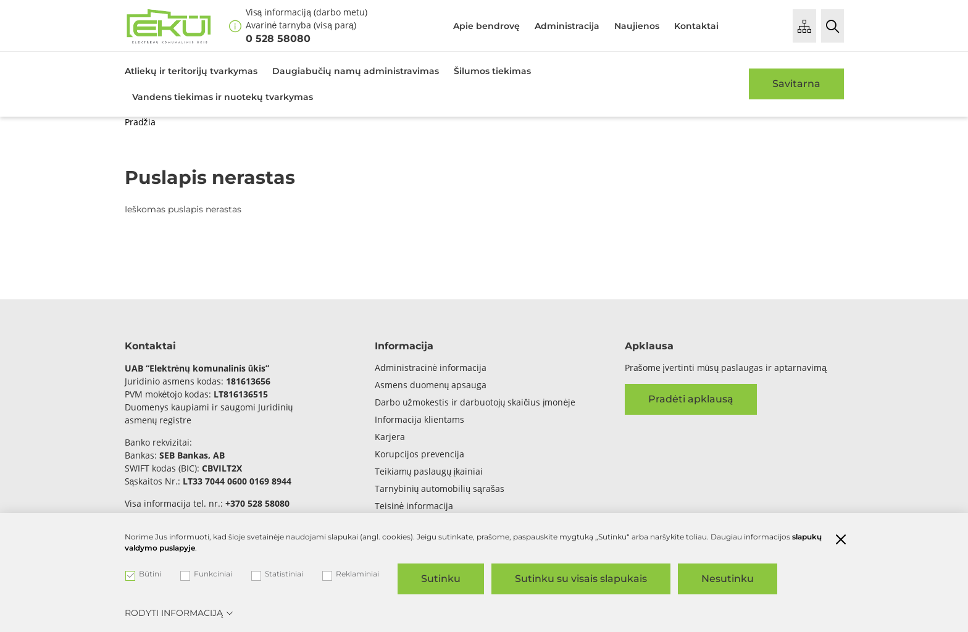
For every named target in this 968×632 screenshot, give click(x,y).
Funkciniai (206, 574)
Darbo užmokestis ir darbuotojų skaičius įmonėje (475, 402)
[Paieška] (832, 26)
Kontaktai (696, 25)
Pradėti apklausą (690, 399)
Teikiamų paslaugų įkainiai (429, 471)
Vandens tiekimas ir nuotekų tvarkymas (222, 96)
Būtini (143, 574)
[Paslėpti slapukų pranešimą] (841, 540)
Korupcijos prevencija (419, 454)
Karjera (390, 437)
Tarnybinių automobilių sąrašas (439, 488)
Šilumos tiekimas (492, 71)
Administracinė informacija (431, 367)
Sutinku (441, 578)
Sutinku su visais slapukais (581, 578)
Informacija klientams (419, 419)
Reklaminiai (350, 574)
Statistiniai (277, 574)
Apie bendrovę (486, 25)
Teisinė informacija (414, 506)
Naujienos (636, 25)
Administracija (567, 25)
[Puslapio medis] (804, 26)
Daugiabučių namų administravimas (355, 71)
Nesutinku (727, 578)
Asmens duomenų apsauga (431, 385)
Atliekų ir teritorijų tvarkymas (191, 71)
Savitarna (796, 83)
